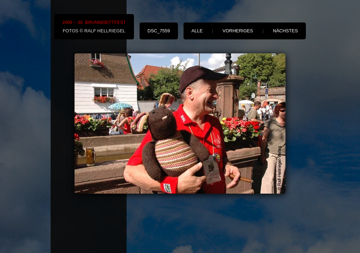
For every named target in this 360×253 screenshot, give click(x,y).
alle (197, 30)
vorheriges (238, 30)
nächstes (285, 30)
